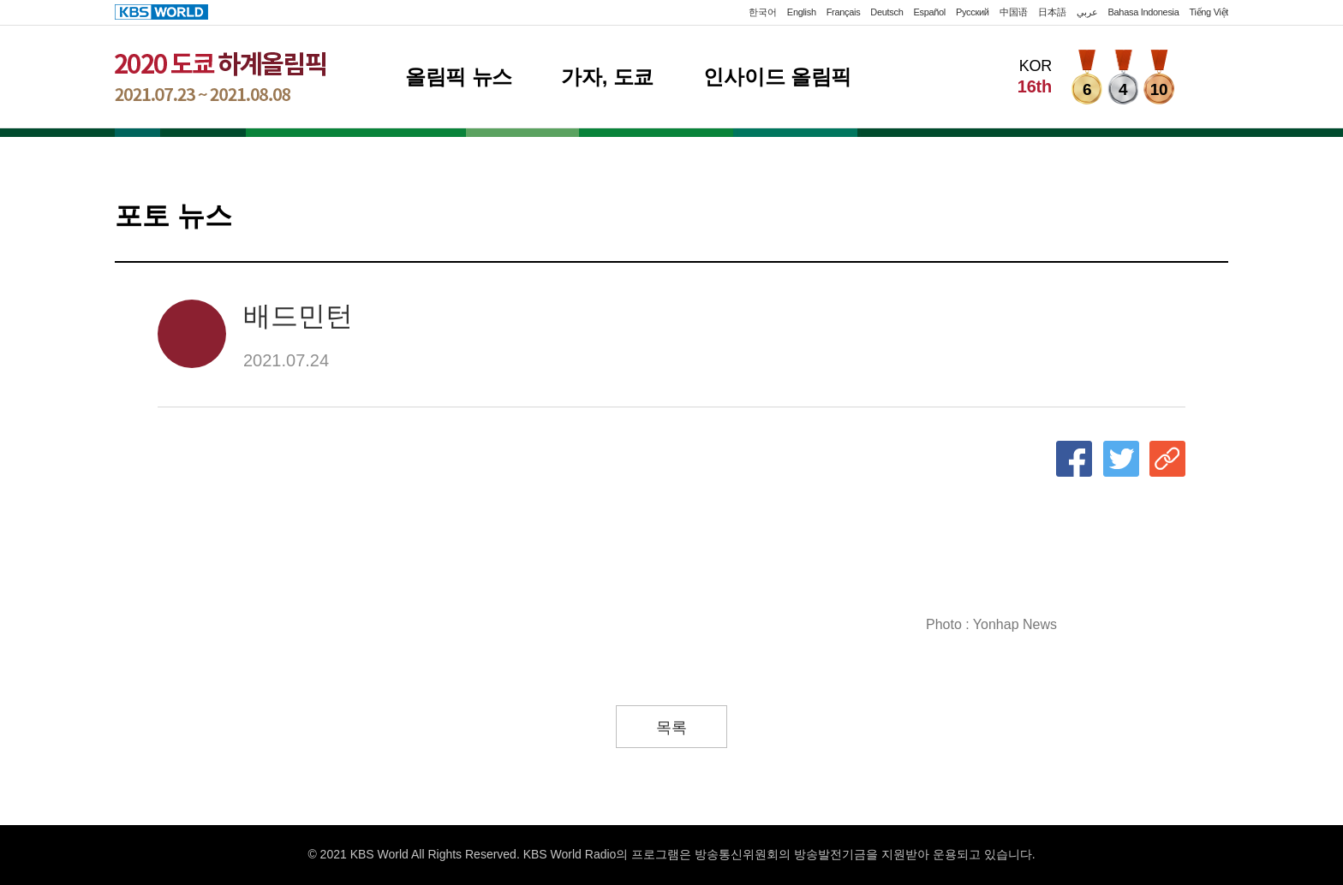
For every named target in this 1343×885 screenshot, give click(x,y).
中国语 (1014, 12)
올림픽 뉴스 (458, 76)
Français (844, 12)
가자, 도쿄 (607, 76)
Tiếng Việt (1209, 12)
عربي (1087, 12)
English (801, 12)
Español (929, 12)
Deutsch (886, 12)
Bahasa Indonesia (1143, 12)
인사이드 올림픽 (777, 76)
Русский (972, 12)
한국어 (763, 12)
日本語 (1052, 12)
